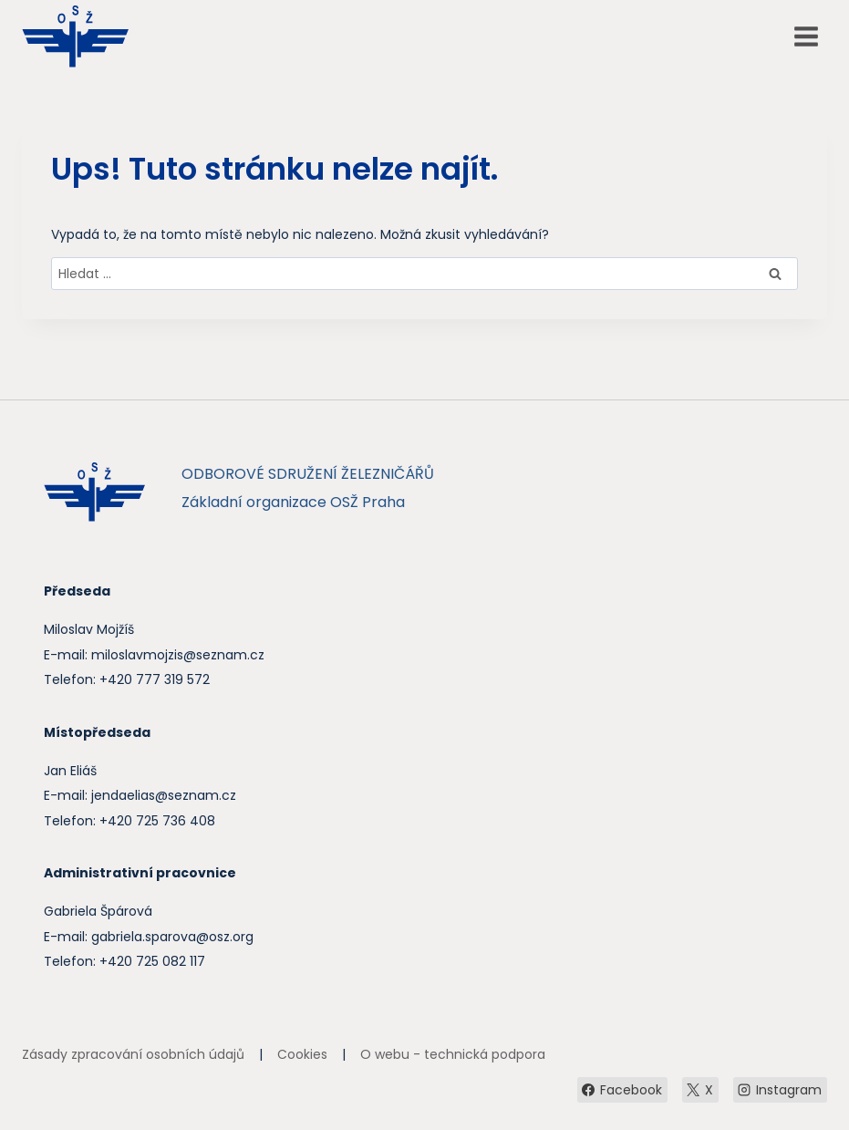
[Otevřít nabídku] (805, 36)
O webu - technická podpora (452, 1054)
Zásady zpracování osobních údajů (133, 1054)
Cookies (302, 1054)
